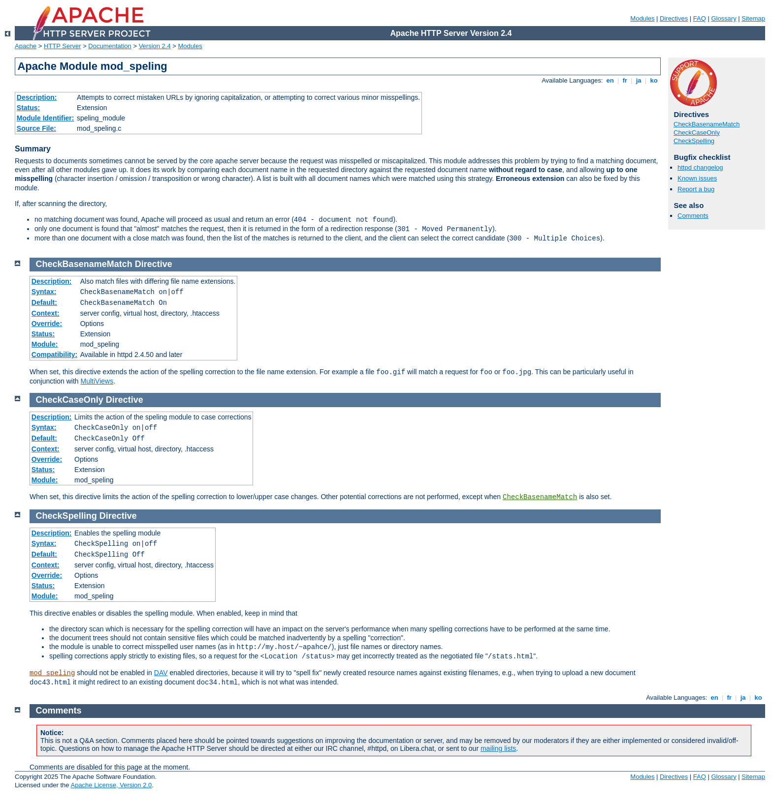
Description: (37, 97)
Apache (25, 46)
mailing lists (498, 748)
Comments (692, 215)
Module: (45, 344)
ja (638, 80)
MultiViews (97, 381)
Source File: (36, 128)
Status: (28, 108)
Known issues (697, 178)
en (610, 80)
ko (653, 80)
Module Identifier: (45, 118)
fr (625, 80)
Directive (153, 264)
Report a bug (695, 189)
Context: (46, 313)
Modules (642, 18)
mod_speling (52, 673)
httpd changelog (700, 167)
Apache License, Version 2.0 (111, 785)
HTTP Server (62, 46)
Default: (44, 302)
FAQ (699, 18)
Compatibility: (54, 354)
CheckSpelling (694, 141)
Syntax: (44, 292)
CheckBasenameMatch (707, 124)
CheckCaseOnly (697, 132)
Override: (47, 323)
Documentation (109, 46)
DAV (161, 673)
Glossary (723, 18)
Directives (674, 18)
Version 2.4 (155, 46)
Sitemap (753, 18)
